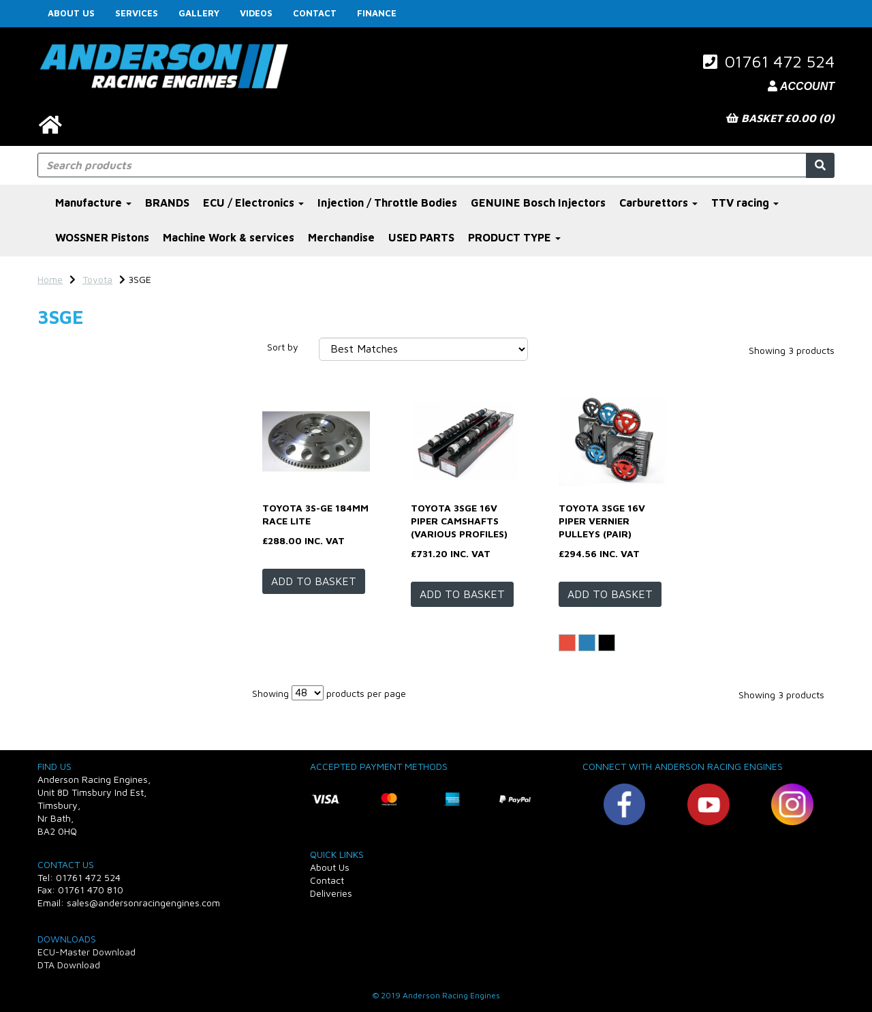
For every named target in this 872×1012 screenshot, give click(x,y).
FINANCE (376, 13)
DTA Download (68, 964)
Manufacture (93, 202)
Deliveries (331, 893)
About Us (71, 13)
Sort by (282, 347)
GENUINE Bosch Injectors (538, 202)
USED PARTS (421, 237)
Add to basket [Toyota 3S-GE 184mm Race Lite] (313, 581)
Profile (58, 476)
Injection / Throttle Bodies (387, 202)
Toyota (97, 279)
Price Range (71, 596)
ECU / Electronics (253, 202)
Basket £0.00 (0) (780, 118)
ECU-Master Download (86, 951)
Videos (256, 13)
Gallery (198, 13)
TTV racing (745, 202)
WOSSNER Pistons (102, 237)
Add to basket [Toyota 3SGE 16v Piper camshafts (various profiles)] (462, 594)
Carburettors (658, 202)
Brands (58, 350)
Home (50, 279)
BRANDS (167, 202)
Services (136, 13)
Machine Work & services (228, 237)
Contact (315, 13)
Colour (57, 419)
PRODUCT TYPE (514, 237)
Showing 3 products (792, 350)
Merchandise (341, 237)
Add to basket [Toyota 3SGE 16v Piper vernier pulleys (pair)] (610, 594)
